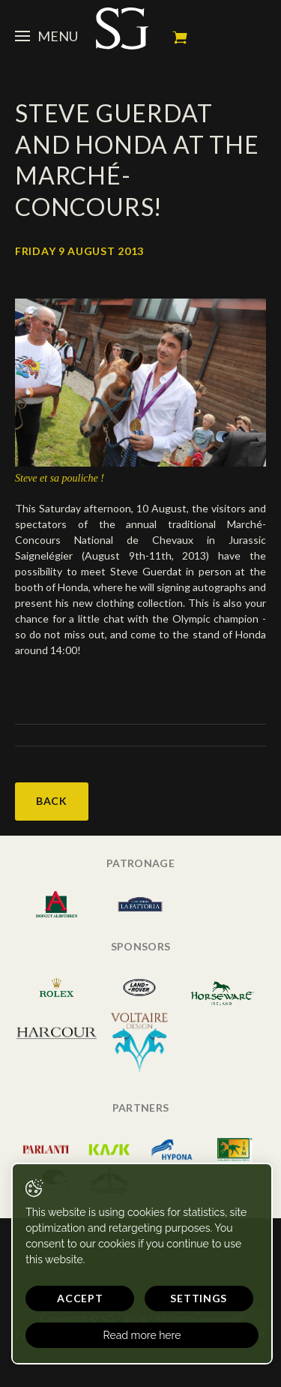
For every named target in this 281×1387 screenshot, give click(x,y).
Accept (80, 1298)
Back (51, 800)
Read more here (142, 1335)
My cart (179, 37)
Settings (198, 1298)
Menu (46, 36)
